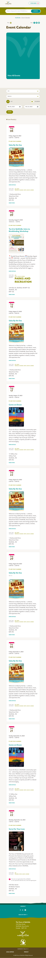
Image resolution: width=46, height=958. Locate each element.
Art (16, 188)
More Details (12, 271)
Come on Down (15, 405)
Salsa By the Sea (15, 145)
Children (21, 190)
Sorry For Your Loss (17, 829)
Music (18, 364)
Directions (12, 294)
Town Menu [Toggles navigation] (34, 3)
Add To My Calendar (15, 141)
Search (35, 11)
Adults (28, 190)
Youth (25, 190)
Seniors (23, 276)
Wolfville (17, 18)
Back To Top (23, 914)
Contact (23, 906)
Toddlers (17, 190)
